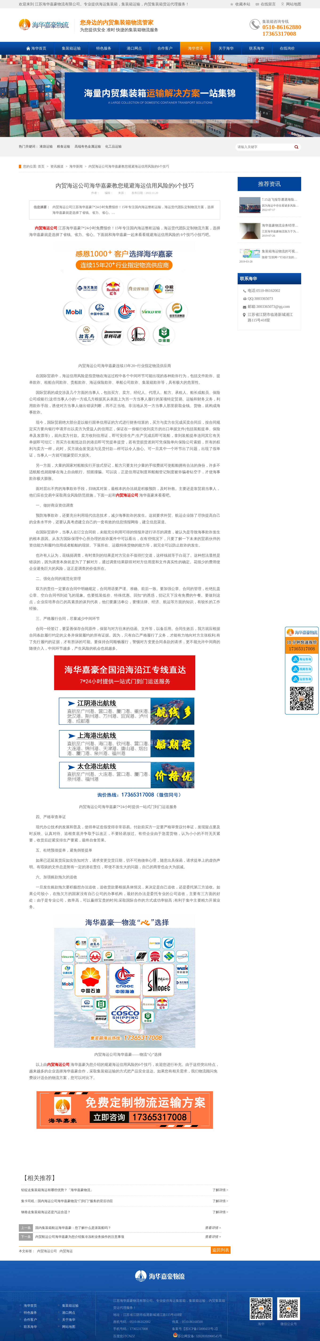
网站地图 (293, 4)
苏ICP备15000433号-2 (200, 1329)
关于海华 (68, 1319)
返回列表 (220, 1250)
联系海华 (30, 1327)
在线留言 (268, 4)
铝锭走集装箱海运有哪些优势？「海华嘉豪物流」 (57, 1190)
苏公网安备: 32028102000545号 (197, 1336)
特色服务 (30, 1312)
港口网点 (68, 1312)
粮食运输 (63, 146)
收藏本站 (242, 4)
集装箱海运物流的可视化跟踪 (283, 251)
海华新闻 (76, 166)
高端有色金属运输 (88, 146)
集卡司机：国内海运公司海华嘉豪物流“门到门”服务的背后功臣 (67, 1201)
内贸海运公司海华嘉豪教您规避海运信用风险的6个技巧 (128, 166)
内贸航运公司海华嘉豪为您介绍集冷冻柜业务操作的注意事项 (79, 1237)
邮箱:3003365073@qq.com (269, 307)
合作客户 (30, 1319)
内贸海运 (66, 1251)
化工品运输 (113, 146)
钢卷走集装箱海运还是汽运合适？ (46, 1212)
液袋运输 (46, 146)
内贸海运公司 (47, 1251)
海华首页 (30, 1305)
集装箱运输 (70, 1305)
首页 (41, 166)
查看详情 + (213, 1228)
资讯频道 (57, 166)
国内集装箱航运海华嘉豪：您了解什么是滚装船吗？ (73, 1228)
